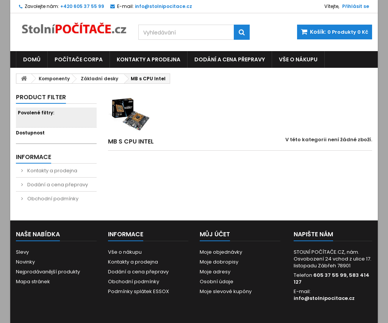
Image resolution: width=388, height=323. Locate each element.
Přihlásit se (355, 6)
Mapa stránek (33, 281)
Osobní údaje (216, 281)
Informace (33, 157)
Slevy (22, 252)
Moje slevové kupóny (226, 291)
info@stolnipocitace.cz (324, 298)
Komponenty (54, 78)
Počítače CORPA (79, 59)
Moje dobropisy (219, 261)
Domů (32, 59)
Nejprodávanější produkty (48, 271)
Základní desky (99, 78)
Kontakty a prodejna (148, 59)
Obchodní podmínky (52, 198)
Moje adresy (215, 271)
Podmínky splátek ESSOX (138, 291)
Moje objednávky (221, 252)
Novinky (25, 261)
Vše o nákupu (298, 59)
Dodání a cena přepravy (229, 59)
